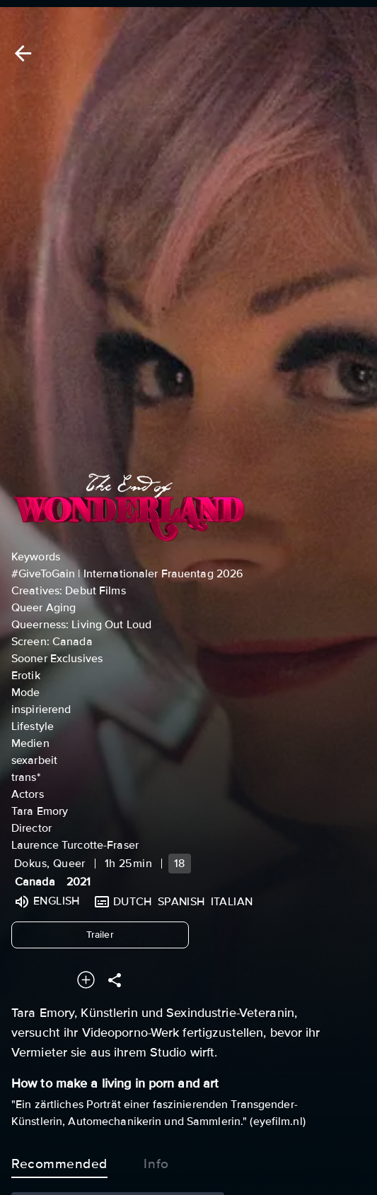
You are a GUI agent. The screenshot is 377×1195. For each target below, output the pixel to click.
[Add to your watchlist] (85, 979)
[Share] (114, 979)
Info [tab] (156, 1161)
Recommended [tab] (59, 1161)
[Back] (20, 53)
